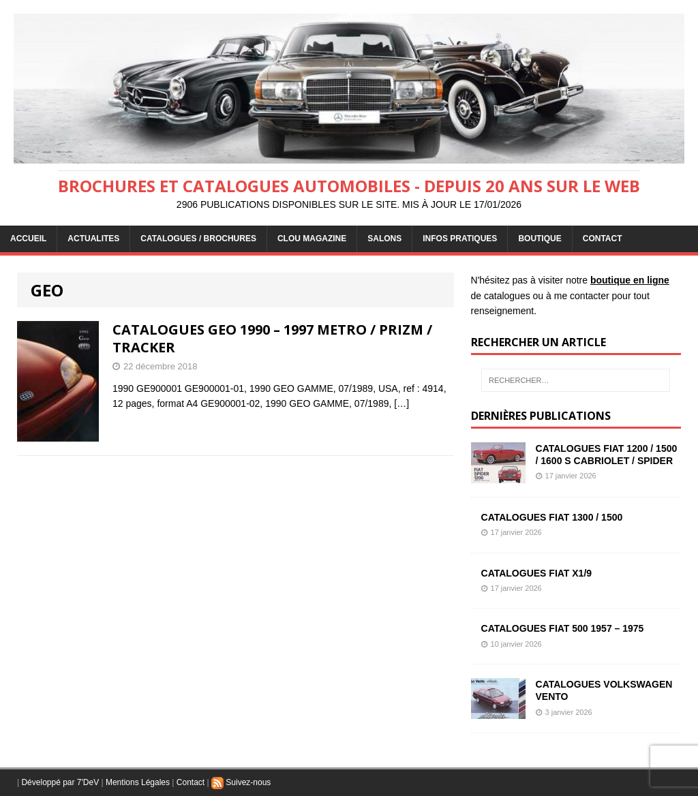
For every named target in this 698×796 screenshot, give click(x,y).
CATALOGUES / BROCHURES (198, 238)
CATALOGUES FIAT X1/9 (536, 573)
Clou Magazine (311, 238)
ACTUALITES (93, 238)
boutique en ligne (629, 280)
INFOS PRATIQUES (460, 238)
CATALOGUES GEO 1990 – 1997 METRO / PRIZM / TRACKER (272, 338)
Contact (190, 782)
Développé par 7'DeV (60, 782)
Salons (384, 238)
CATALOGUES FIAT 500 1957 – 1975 (562, 628)
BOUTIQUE (539, 238)
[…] (401, 403)
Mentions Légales (138, 782)
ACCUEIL (28, 238)
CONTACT (602, 238)
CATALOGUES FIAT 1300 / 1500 (552, 517)
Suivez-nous (241, 782)
